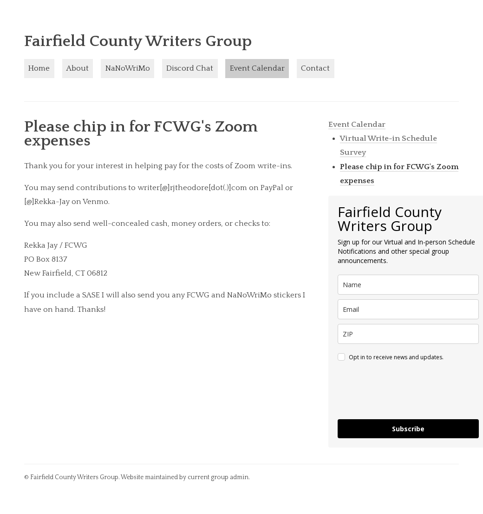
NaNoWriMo (127, 68)
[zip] (408, 334)
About (77, 68)
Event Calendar (257, 68)
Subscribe (408, 428)
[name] (408, 285)
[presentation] (408, 392)
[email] (408, 309)
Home (39, 68)
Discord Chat (189, 68)
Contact (315, 68)
